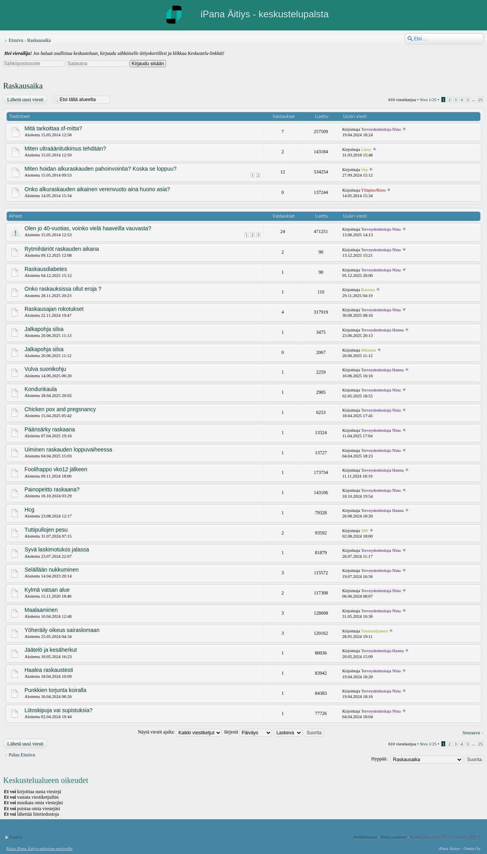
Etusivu (16, 40)
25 (480, 99)
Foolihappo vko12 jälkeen (56, 469)
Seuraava (471, 732)
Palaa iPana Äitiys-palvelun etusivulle (39, 848)
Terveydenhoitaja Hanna (382, 329)
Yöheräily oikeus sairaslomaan (62, 630)
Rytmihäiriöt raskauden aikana (62, 249)
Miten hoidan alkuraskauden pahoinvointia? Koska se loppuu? (101, 169)
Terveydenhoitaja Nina (380, 129)
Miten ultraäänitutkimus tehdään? (65, 148)
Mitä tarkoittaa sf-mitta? (53, 128)
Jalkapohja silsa (44, 329)
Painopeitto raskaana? (52, 489)
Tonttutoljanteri (374, 630)
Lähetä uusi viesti (24, 99)
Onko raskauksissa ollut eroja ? (63, 289)
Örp (364, 169)
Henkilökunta (365, 837)
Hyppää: (379, 759)
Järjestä (248, 732)
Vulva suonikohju (45, 369)
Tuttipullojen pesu (46, 530)
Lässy (366, 149)
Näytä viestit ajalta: (180, 732)
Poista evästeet (393, 837)
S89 (364, 530)
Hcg (29, 509)
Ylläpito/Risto (373, 190)
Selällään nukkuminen (52, 569)
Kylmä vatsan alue (47, 590)
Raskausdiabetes (46, 269)
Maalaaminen (41, 610)
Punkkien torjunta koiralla (55, 690)
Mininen (368, 350)
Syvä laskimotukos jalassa (57, 549)
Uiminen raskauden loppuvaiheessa (68, 449)
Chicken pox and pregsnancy (60, 409)
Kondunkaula (41, 389)
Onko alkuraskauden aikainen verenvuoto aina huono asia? (97, 189)
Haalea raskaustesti (49, 670)
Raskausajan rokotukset (54, 309)
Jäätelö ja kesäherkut (51, 650)
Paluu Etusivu (22, 755)
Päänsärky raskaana (50, 429)
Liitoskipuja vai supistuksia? (58, 710)
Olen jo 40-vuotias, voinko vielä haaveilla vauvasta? (88, 228)
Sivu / (428, 99)
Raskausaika (39, 40)
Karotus (368, 289)
